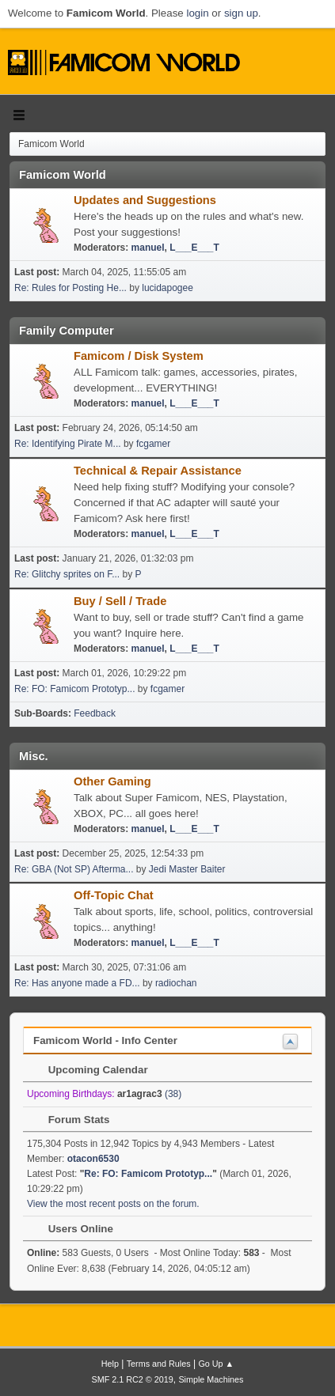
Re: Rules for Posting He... (70, 287)
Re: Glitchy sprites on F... (67, 574)
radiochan (176, 983)
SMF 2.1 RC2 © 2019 (132, 1379)
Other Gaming (112, 781)
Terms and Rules (159, 1363)
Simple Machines (210, 1379)
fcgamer (153, 443)
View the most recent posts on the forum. (113, 1203)
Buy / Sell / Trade (120, 601)
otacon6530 (93, 1158)
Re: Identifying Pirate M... (67, 443)
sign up (241, 13)
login (197, 13)
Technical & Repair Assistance (158, 470)
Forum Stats (70, 1120)
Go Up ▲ (216, 1363)
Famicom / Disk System (139, 356)
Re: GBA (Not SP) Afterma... (74, 869)
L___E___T (194, 247)
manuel (148, 247)
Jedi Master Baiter (187, 869)
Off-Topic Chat (114, 895)
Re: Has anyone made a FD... (77, 983)
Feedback (95, 713)
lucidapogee (167, 287)
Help (110, 1363)
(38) (149, 1093)
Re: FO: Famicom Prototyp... (74, 688)
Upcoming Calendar (90, 1070)
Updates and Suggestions (145, 200)
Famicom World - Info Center (105, 1040)
